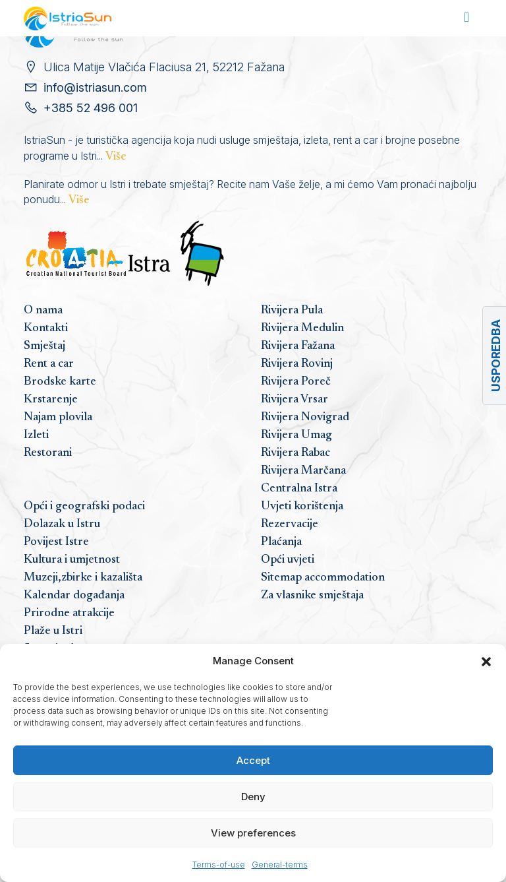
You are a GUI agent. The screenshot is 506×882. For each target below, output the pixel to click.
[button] (486, 661)
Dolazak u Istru (62, 524)
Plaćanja (281, 542)
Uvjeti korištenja (302, 507)
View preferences (253, 833)
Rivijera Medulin (302, 328)
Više (115, 157)
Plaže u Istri (53, 631)
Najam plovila (58, 418)
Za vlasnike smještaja (312, 596)
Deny (253, 796)
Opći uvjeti (287, 560)
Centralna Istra (299, 489)
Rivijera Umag (296, 435)
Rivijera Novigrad (305, 418)
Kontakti (46, 328)
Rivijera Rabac (295, 453)
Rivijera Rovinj (297, 364)
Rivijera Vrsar (294, 400)
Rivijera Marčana (303, 471)
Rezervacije (289, 524)
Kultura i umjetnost (72, 560)
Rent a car (49, 364)
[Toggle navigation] (466, 18)
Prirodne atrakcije (69, 613)
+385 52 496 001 (90, 108)
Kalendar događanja (74, 596)
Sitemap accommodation (323, 578)
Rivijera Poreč (296, 382)
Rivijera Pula (292, 311)
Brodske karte (60, 382)
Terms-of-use (218, 864)
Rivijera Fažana (298, 346)
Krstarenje (51, 400)
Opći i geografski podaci (84, 507)
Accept (253, 760)
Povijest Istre (56, 542)
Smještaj (44, 346)
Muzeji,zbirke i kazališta (83, 578)
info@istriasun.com (95, 87)
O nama (43, 311)
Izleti (36, 435)
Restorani (48, 453)
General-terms (280, 864)
